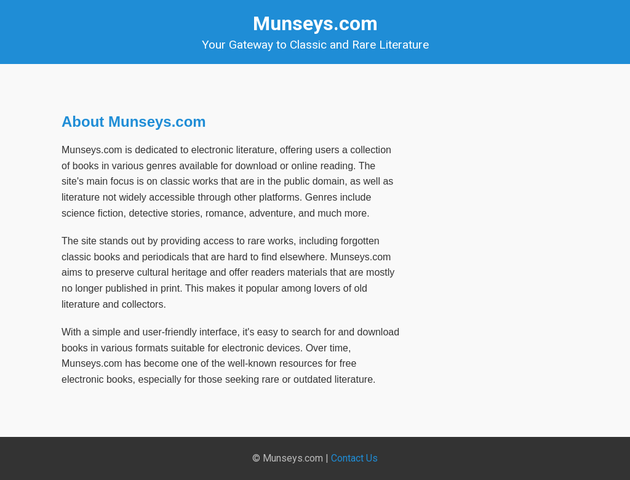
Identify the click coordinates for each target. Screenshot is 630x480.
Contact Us (354, 458)
